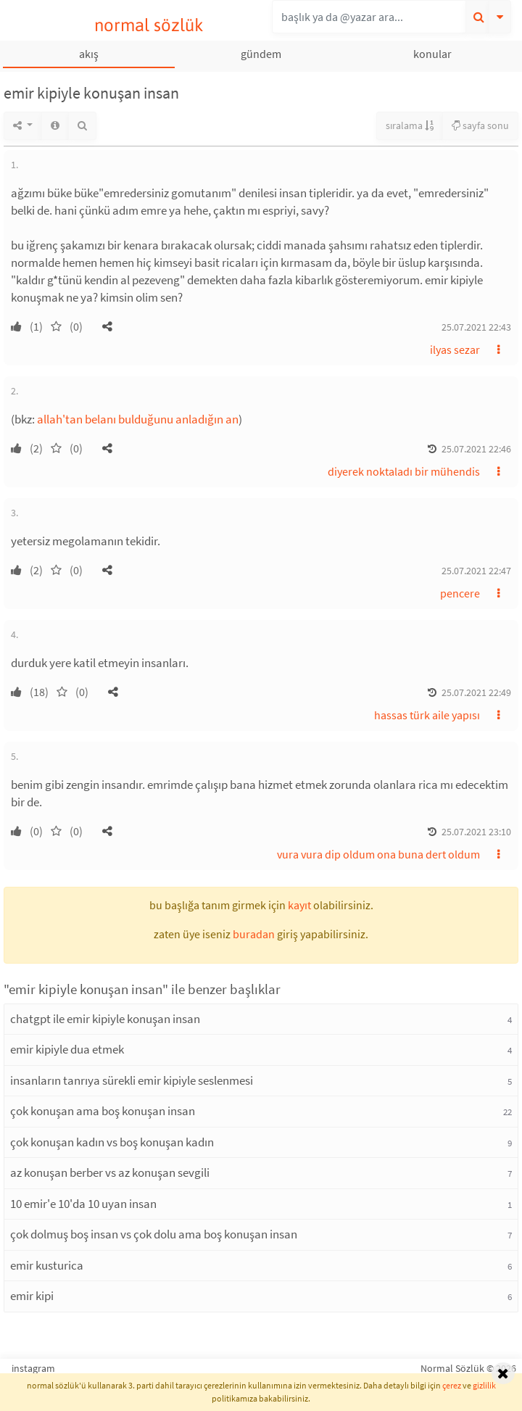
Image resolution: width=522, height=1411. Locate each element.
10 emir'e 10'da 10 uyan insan (83, 1204)
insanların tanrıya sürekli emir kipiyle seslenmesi (131, 1080)
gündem (261, 53)
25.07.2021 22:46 (476, 448)
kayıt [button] (299, 905)
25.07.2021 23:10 (476, 831)
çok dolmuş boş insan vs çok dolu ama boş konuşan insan (153, 1234)
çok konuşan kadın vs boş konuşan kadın (112, 1142)
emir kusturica (46, 1265)
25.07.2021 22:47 (476, 570)
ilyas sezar (455, 349)
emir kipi (32, 1296)
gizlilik (484, 1385)
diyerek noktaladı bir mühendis (404, 471)
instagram (33, 1368)
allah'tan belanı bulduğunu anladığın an (138, 419)
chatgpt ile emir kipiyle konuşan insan (105, 1019)
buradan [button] (254, 934)
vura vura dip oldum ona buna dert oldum (378, 854)
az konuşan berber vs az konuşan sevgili (110, 1172)
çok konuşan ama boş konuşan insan (102, 1111)
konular (432, 53)
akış (89, 53)
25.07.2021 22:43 (476, 327)
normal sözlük (149, 25)
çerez (451, 1385)
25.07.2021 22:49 (476, 692)
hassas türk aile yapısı (427, 715)
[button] (107, 326)
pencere (460, 593)
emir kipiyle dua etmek (67, 1049)
